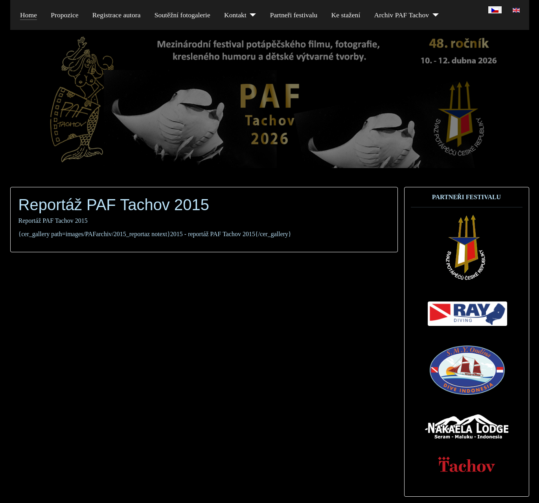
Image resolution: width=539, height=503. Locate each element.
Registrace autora (116, 15)
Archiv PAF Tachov (401, 15)
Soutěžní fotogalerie (182, 15)
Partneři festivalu (294, 15)
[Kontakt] (251, 15)
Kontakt (235, 15)
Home (28, 15)
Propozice (64, 15)
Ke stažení (346, 15)
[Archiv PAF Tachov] (434, 15)
